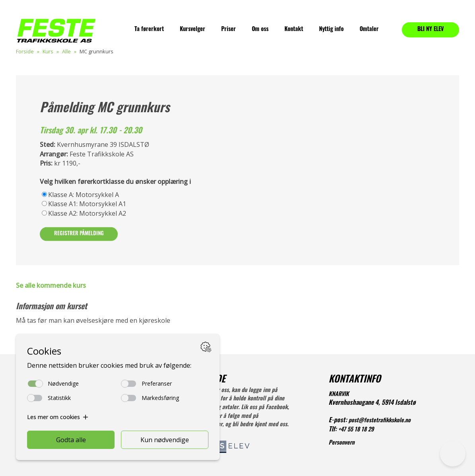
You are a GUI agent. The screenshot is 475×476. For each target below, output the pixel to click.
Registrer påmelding (79, 233)
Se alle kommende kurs (51, 285)
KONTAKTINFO (355, 380)
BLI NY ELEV (430, 30)
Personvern (341, 443)
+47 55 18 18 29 (356, 430)
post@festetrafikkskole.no (379, 421)
